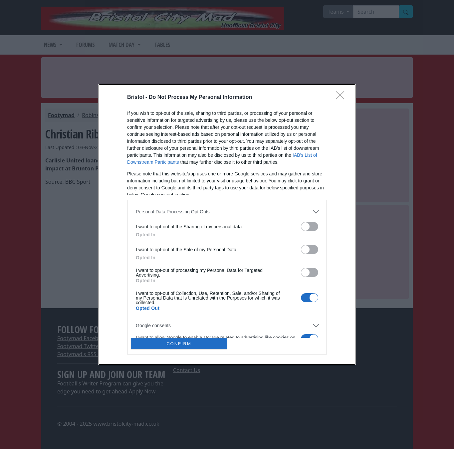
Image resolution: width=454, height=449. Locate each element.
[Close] (342, 97)
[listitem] (227, 211)
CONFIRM (178, 343)
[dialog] (227, 225)
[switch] (309, 226)
